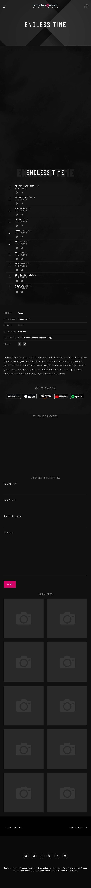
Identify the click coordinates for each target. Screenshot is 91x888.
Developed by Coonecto (66, 870)
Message (45, 553)
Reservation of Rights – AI (52, 868)
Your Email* (45, 503)
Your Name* (45, 487)
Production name (45, 519)
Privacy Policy (27, 868)
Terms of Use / (12, 868)
